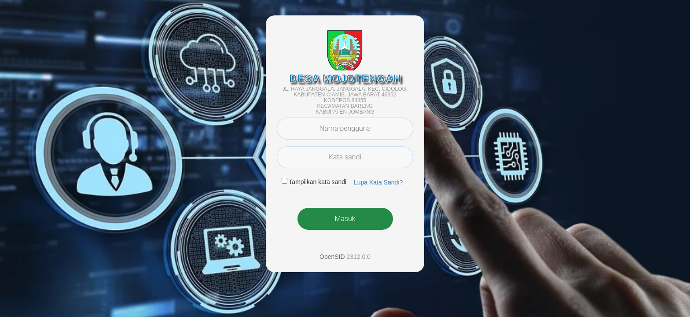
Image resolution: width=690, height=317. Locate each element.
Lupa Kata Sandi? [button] (378, 182)
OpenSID (332, 256)
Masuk (344, 218)
